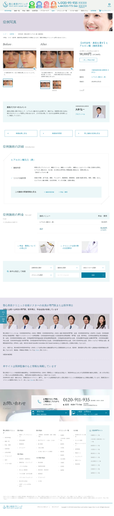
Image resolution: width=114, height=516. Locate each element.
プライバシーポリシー (42, 511)
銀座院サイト (94, 450)
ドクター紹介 (74, 10)
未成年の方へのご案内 (80, 440)
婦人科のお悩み (23, 486)
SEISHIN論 (7, 10)
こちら (37, 350)
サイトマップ (55, 511)
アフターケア (45, 10)
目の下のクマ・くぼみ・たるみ (46, 445)
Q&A (53, 10)
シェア (82, 90)
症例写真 (35, 10)
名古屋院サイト (95, 466)
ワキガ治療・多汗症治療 (25, 478)
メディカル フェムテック (26, 482)
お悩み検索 (8, 457)
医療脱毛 (21, 449)
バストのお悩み (23, 471)
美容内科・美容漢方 (43, 475)
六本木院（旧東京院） (65, 444)
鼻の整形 (40, 449)
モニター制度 (78, 445)
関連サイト (78, 458)
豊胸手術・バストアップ (25, 467)
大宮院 (62, 452)
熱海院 (62, 460)
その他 (40, 486)
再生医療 (40, 467)
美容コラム (84, 10)
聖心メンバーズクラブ (80, 449)
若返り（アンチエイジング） (25, 440)
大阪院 (62, 467)
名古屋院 (62, 464)
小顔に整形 (41, 452)
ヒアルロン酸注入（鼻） (99, 77)
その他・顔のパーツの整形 (45, 456)
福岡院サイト (94, 478)
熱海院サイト (94, 462)
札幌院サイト (94, 440)
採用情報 (93, 10)
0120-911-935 (76, 399)
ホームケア (22, 452)
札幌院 (62, 440)
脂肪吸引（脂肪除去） (25, 463)
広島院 (62, 471)
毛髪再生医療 (41, 471)
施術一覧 (17, 10)
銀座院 (62, 449)
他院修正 (40, 478)
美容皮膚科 (22, 445)
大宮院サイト (94, 454)
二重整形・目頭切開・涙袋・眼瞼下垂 (47, 440)
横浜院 (62, 456)
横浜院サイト (94, 458)
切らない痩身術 (23, 475)
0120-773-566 (76, 404)
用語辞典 (77, 469)
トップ (4, 34)
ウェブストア (78, 461)
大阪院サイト (94, 470)
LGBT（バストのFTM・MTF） (25, 490)
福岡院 (62, 475)
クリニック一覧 (62, 10)
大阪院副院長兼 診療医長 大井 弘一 (100, 71)
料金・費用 (25, 10)
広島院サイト (94, 474)
